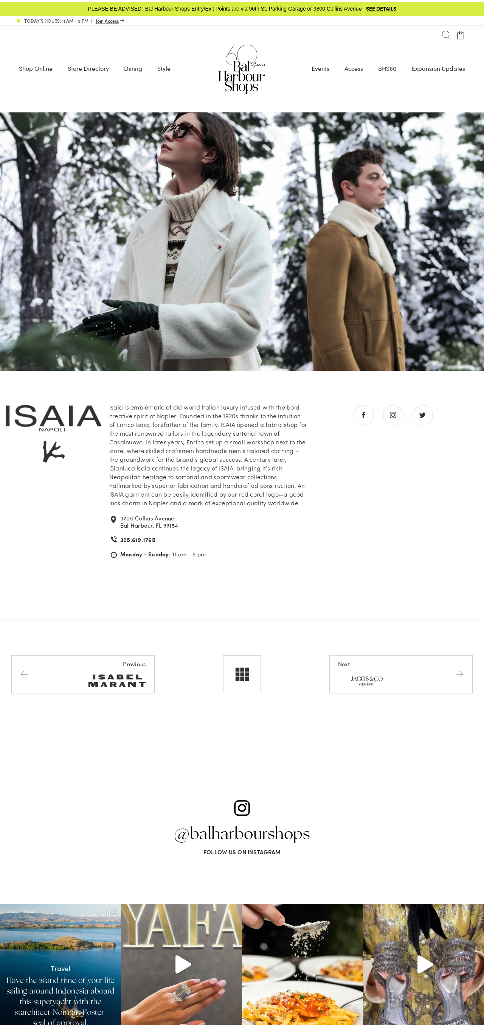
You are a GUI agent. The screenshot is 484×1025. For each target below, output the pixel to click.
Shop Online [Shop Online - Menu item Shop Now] (36, 68)
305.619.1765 (137, 540)
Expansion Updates (438, 68)
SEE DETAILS (381, 8)
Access (353, 68)
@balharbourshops (242, 834)
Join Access (107, 20)
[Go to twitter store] (423, 415)
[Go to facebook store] (364, 415)
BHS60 (387, 68)
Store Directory (88, 68)
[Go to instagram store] (393, 415)
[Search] (446, 35)
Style (164, 68)
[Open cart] (460, 35)
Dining (133, 68)
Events (320, 68)
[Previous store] (83, 674)
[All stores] (242, 674)
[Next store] (401, 674)
